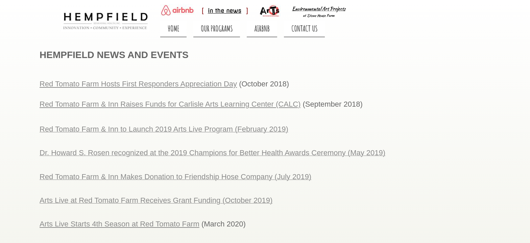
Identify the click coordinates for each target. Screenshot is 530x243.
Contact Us (304, 28)
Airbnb (262, 28)
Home (173, 28)
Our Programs (217, 28)
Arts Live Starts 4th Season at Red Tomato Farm (119, 224)
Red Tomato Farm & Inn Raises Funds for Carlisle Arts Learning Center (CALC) (170, 104)
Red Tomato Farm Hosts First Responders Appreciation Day (138, 84)
